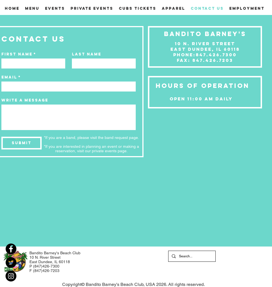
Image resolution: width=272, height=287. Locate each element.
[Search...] (191, 256)
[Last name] (102, 63)
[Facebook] (11, 248)
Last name (86, 54)
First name (18, 54)
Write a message (24, 100)
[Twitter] (11, 262)
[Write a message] (68, 117)
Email (11, 77)
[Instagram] (11, 276)
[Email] (66, 87)
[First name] (31, 63)
